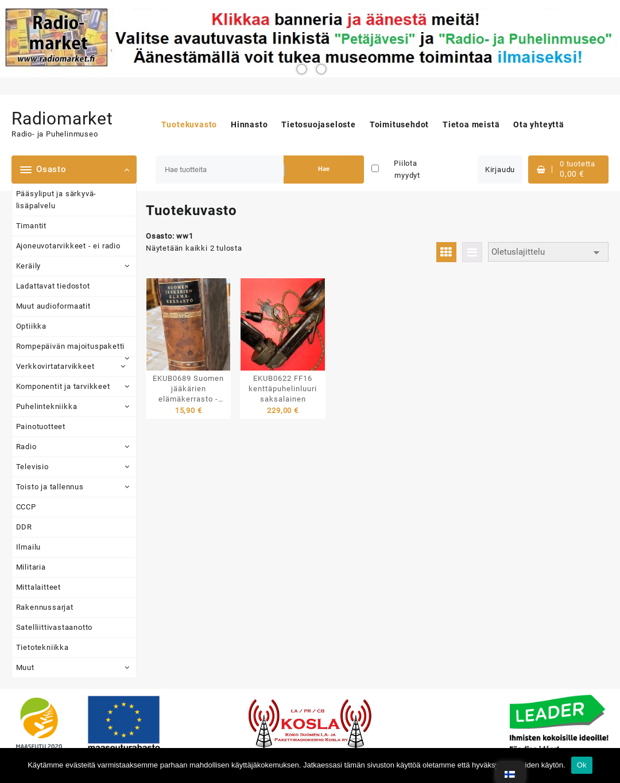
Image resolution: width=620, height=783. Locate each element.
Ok (582, 765)
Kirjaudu (500, 169)
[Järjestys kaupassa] (548, 252)
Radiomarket (62, 118)
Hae (324, 169)
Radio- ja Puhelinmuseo (54, 134)
